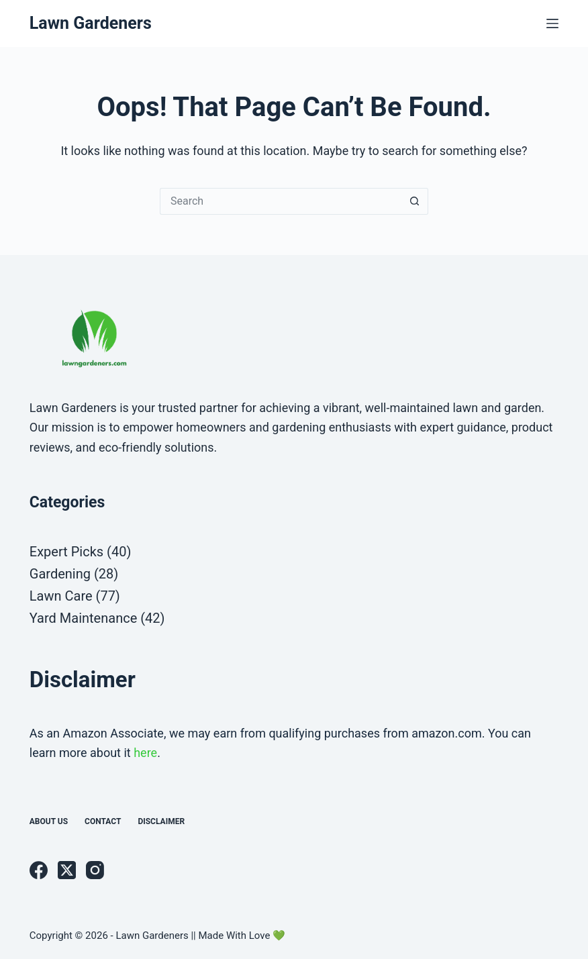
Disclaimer (161, 821)
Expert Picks (66, 552)
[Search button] (414, 201)
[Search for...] (280, 201)
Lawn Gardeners (91, 23)
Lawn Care (61, 596)
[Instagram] (95, 870)
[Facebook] (39, 870)
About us (49, 821)
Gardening (60, 574)
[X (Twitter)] (67, 870)
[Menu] (552, 23)
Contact (103, 821)
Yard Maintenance (83, 618)
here (145, 753)
